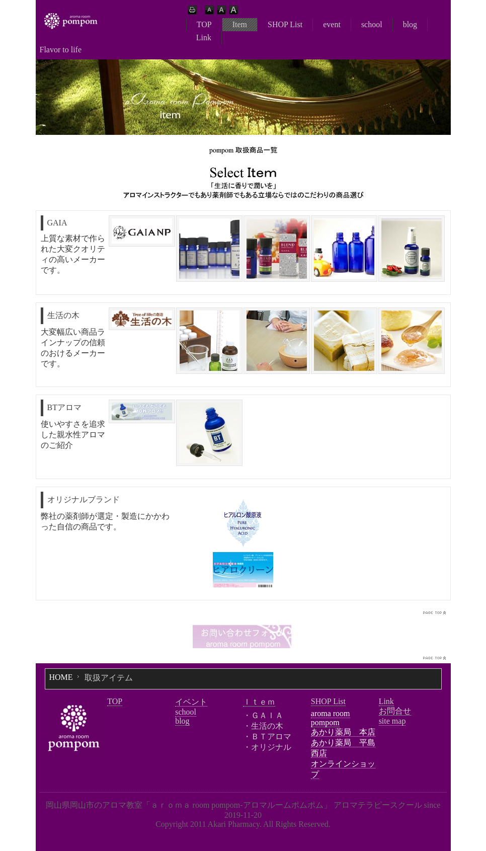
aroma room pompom (330, 718)
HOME (61, 677)
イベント (191, 702)
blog (410, 24)
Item (239, 24)
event (332, 24)
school (371, 24)
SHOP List (285, 24)
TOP (204, 24)
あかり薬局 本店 (343, 732)
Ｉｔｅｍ (259, 702)
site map (392, 721)
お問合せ (395, 711)
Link (203, 37)
